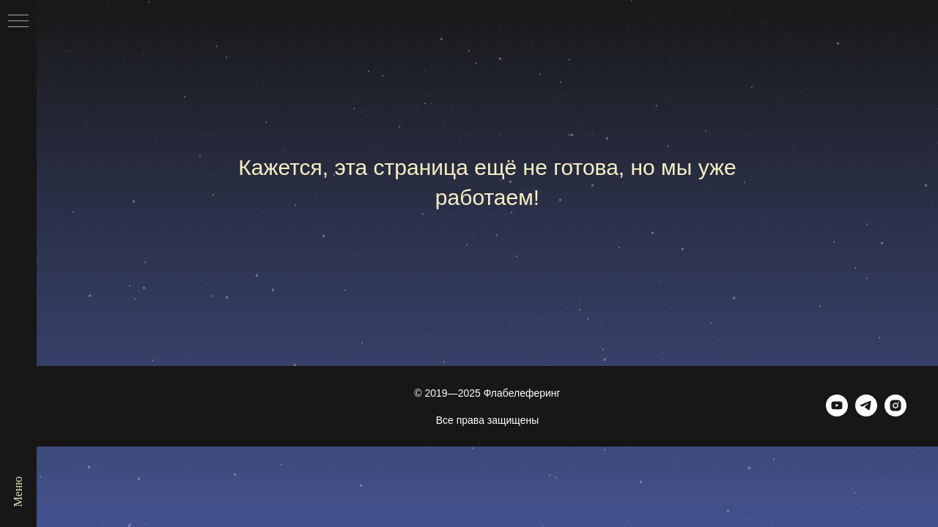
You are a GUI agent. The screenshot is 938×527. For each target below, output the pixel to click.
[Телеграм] (866, 412)
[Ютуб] (837, 412)
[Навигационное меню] (18, 22)
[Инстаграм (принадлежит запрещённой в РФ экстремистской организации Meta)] (895, 412)
